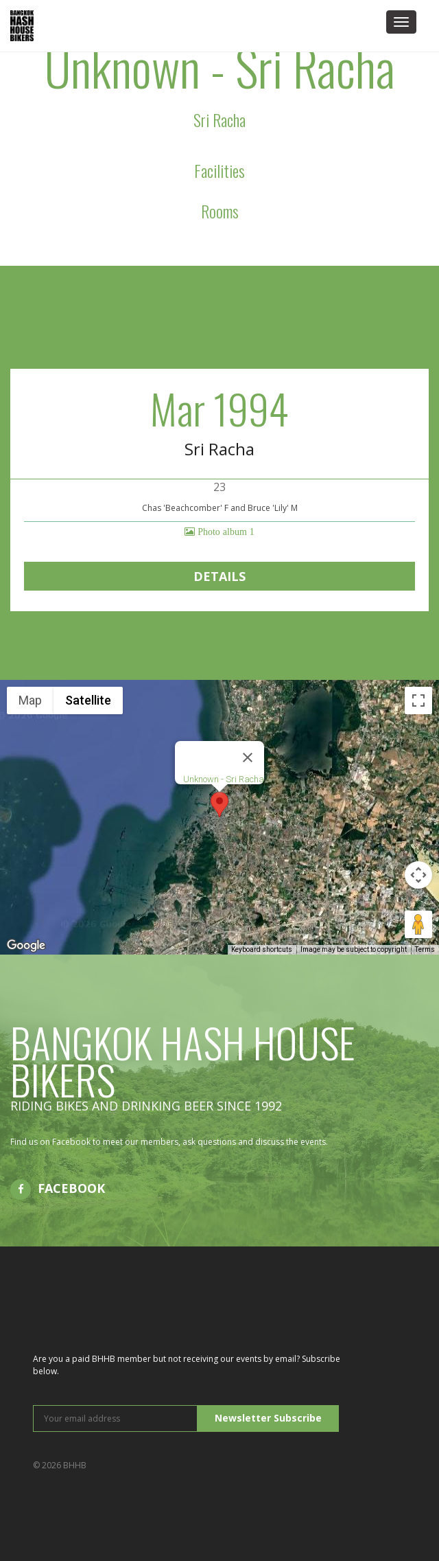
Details (219, 576)
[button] (219, 804)
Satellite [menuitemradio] (88, 700)
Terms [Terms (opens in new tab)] (425, 949)
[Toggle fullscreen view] (418, 700)
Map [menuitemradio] (30, 700)
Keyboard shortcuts (261, 949)
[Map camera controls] (418, 875)
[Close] (247, 757)
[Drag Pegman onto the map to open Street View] (418, 924)
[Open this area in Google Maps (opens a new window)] (26, 946)
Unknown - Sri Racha (223, 779)
